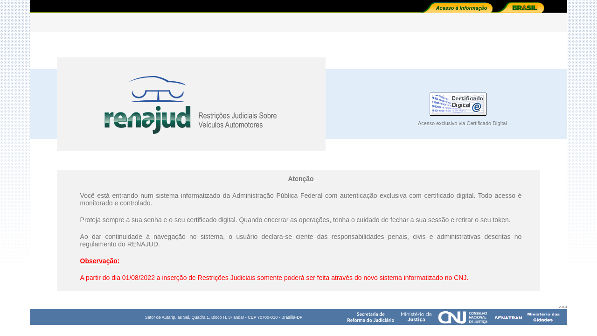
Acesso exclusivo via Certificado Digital (462, 123)
